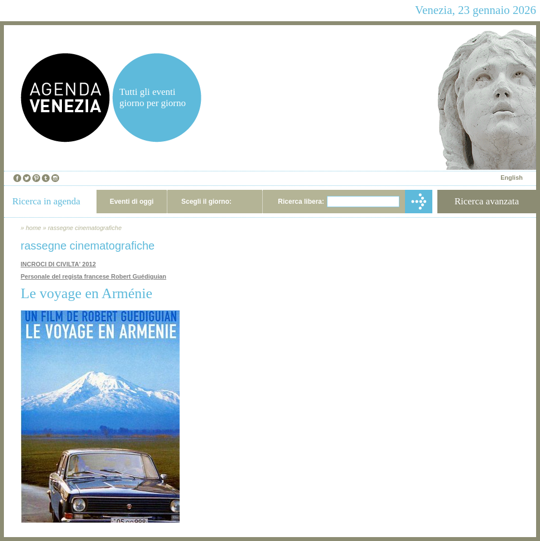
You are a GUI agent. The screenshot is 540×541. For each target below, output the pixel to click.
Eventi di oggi (132, 201)
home (33, 227)
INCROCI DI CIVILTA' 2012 (58, 264)
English (511, 177)
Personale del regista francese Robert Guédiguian (93, 276)
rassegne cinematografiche (85, 227)
